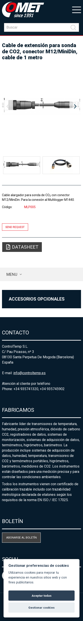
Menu (11, 274)
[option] (41, 106)
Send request (15, 227)
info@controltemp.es (29, 373)
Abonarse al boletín (21, 537)
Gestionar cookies (41, 607)
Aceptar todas (42, 595)
